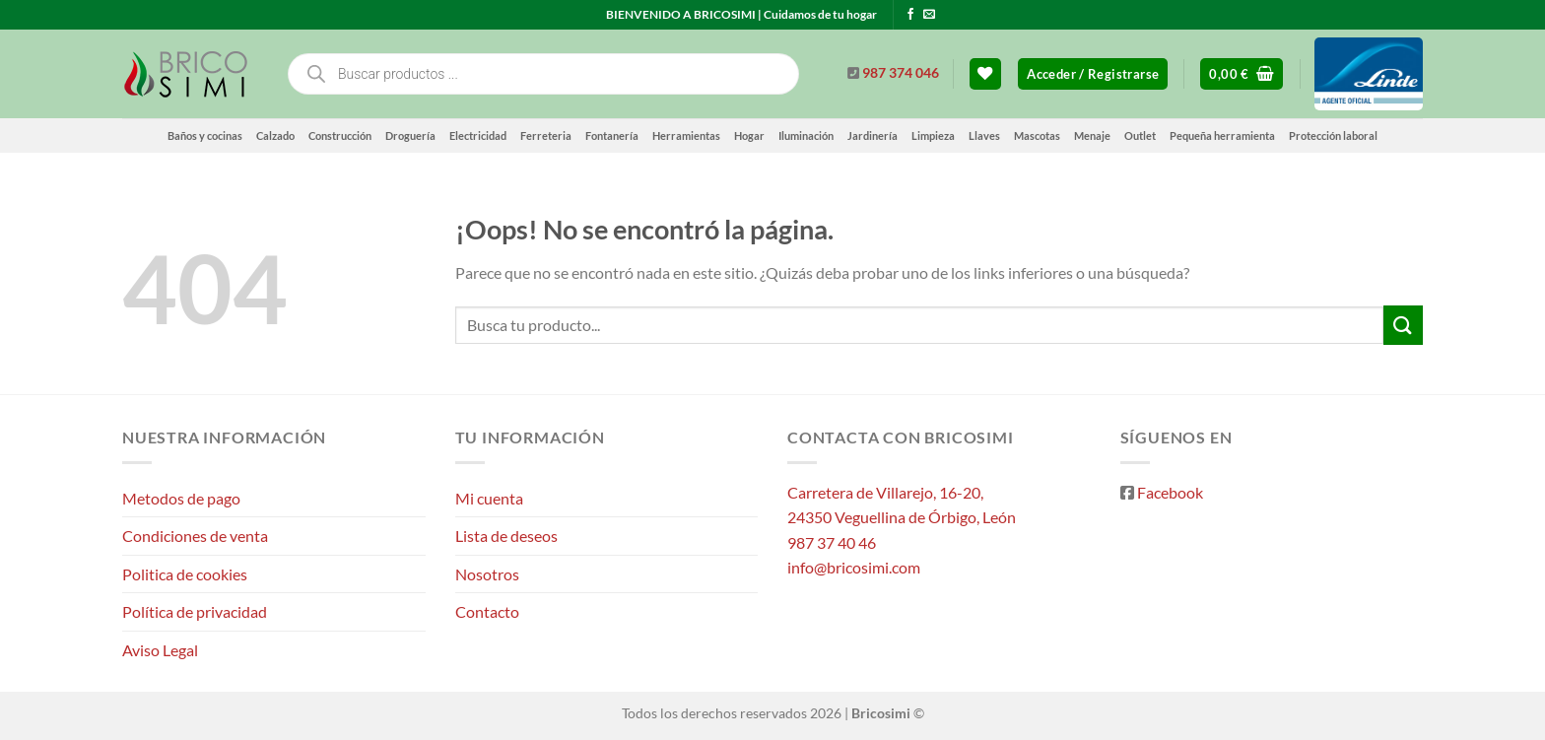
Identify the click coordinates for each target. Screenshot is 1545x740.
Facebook (1170, 492)
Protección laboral (1333, 135)
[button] (1093, 74)
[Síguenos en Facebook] (910, 15)
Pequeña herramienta (1222, 135)
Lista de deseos (506, 535)
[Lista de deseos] (985, 74)
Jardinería (872, 135)
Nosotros (487, 574)
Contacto (487, 611)
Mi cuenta (489, 498)
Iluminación (806, 135)
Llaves (984, 135)
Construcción (339, 135)
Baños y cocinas (205, 135)
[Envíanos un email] (929, 15)
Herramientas (686, 135)
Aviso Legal (160, 649)
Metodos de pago (181, 498)
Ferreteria (545, 135)
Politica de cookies (184, 574)
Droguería (410, 135)
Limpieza (933, 135)
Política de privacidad (194, 611)
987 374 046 (900, 73)
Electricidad (477, 135)
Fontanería (611, 135)
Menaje (1092, 135)
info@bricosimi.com (853, 567)
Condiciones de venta (195, 535)
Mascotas (1037, 135)
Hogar (749, 135)
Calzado (275, 135)
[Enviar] (1403, 324)
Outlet (1140, 135)
